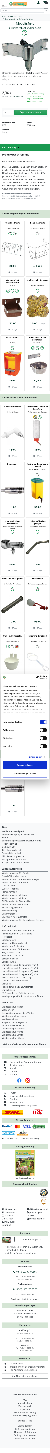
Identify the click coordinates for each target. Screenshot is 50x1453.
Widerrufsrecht (25, 1406)
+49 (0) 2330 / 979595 (25, 1271)
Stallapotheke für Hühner (14, 859)
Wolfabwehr (8, 1009)
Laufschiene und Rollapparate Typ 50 (20, 974)
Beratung (10, 1099)
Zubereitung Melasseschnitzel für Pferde (21, 840)
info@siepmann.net (30, 1299)
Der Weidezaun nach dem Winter (18, 1013)
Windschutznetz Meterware (15, 904)
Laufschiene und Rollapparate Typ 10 (20, 964)
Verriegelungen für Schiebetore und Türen (22, 996)
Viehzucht (6, 983)
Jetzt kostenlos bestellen (25, 1178)
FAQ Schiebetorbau (11, 952)
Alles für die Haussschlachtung (16, 977)
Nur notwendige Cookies (25, 774)
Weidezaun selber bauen (14, 1016)
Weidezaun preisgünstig (13, 1028)
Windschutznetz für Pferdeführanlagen (20, 879)
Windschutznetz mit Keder (14, 898)
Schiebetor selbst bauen (13, 955)
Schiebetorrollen (10, 958)
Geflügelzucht (8, 846)
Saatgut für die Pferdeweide (15, 862)
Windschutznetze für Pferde (15, 873)
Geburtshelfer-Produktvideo (15, 980)
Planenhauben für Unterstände (17, 933)
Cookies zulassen (25, 765)
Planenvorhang (9, 891)
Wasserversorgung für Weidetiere (18, 834)
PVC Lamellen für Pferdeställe (16, 901)
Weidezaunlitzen (10, 1019)
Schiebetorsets (9, 939)
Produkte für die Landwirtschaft (17, 986)
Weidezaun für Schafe (12, 1034)
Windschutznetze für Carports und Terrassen (23, 920)
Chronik (9, 1071)
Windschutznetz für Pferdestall (17, 882)
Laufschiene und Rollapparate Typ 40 (20, 971)
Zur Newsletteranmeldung (25, 1376)
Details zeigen (35, 757)
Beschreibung (11, 147)
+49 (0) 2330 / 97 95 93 (25, 1289)
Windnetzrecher (9, 913)
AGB (25, 1399)
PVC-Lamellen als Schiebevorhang (18, 993)
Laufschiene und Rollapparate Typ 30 (20, 968)
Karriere (9, 1074)
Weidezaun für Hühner (13, 1038)
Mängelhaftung (25, 1403)
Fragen (9, 1092)
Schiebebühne (9, 961)
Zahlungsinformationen (25, 1435)
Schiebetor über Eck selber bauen (18, 930)
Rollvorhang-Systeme (12, 907)
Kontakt (9, 1068)
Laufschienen (8, 990)
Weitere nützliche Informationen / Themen (25, 1044)
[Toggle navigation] (4, 4)
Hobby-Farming (9, 843)
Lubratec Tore (8, 885)
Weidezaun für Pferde (12, 1031)
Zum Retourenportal (31, 1239)
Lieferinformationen (25, 1429)
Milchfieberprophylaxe (13, 856)
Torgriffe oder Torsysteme (14, 1022)
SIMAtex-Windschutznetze (14, 916)
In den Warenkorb (30, 112)
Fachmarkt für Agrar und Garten (21, 1062)
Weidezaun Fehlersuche (13, 1025)
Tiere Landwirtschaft (12, 850)
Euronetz (6, 837)
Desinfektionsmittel (11, 853)
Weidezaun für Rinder (12, 1006)
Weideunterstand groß (13, 831)
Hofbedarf (7, 936)
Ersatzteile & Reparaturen (18, 1096)
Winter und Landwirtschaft (15, 943)
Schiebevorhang (9, 910)
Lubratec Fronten (10, 888)
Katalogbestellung (25, 1146)
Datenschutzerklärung (25, 1412)
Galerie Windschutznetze (14, 876)
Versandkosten (18, 96)
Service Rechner (37, 1218)
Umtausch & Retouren (25, 1432)
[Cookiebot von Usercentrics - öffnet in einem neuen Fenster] (36, 677)
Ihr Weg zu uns (13, 1065)
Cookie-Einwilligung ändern (25, 1415)
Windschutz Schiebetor (13, 946)
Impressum (24, 1409)
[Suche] (22, 10)
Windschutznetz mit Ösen (14, 895)
